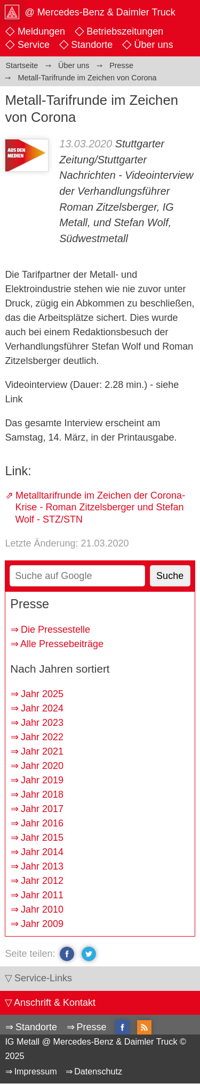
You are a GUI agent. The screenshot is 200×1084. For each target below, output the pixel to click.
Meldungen (41, 31)
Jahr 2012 (42, 880)
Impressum (35, 1071)
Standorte (92, 44)
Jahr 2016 (42, 823)
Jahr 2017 (42, 809)
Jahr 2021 (42, 751)
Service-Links (43, 978)
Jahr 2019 (42, 780)
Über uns (153, 44)
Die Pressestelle (55, 629)
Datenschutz (98, 1071)
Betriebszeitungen (124, 31)
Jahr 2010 (42, 909)
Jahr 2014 (42, 852)
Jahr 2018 (42, 794)
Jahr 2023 (42, 722)
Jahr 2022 (42, 737)
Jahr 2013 (42, 866)
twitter (89, 953)
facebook (67, 953)
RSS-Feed (144, 1028)
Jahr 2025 (42, 694)
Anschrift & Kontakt (54, 1002)
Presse (91, 1027)
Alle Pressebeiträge (61, 644)
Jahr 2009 (42, 923)
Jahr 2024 (42, 708)
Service (34, 44)
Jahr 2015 (42, 837)
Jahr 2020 (42, 765)
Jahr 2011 (42, 895)
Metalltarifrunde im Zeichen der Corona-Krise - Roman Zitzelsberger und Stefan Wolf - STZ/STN (100, 507)
